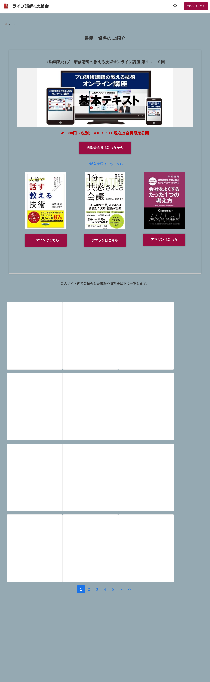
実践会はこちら (196, 5)
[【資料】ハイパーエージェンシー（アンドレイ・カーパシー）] (104, 484)
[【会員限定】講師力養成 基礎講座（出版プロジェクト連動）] (39, 324)
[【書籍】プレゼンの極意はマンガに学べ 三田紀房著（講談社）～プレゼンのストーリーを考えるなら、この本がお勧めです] (104, 404)
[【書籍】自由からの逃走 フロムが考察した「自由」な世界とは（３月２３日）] (39, 404)
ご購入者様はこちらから (105, 162)
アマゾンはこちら (45, 238)
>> (129, 625)
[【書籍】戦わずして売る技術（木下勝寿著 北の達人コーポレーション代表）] (39, 565)
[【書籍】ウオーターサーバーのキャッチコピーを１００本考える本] (104, 324)
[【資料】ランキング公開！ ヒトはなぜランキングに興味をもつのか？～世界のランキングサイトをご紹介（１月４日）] (39, 484)
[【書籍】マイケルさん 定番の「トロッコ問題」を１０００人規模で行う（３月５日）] (169, 404)
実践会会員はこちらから (105, 145)
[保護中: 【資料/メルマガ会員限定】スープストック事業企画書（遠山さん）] (169, 484)
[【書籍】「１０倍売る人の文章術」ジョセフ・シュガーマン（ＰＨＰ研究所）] (169, 565)
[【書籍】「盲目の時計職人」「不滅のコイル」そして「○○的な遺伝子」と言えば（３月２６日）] (169, 324)
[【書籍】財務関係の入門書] (104, 565)
